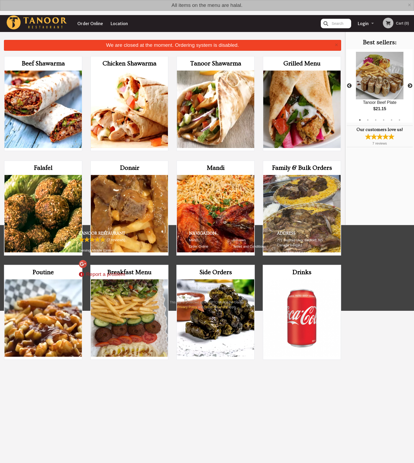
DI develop (215, 456)
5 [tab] (391, 120)
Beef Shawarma (43, 63)
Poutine (43, 272)
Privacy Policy (243, 416)
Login (363, 23)
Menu (193, 403)
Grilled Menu (302, 63)
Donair (129, 168)
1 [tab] (360, 120)
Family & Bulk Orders (302, 168)
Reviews (239, 403)
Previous (349, 86)
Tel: (293, 416)
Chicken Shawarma (129, 63)
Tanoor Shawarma (215, 63)
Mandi (215, 168)
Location (119, 23)
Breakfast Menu (129, 272)
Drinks (301, 272)
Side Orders (215, 272)
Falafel (43, 168)
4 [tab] (383, 120)
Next (410, 86)
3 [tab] (375, 120)
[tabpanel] (379, 85)
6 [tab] (399, 120)
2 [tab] (367, 120)
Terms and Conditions (249, 410)
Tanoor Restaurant (102, 396)
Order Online (90, 23)
